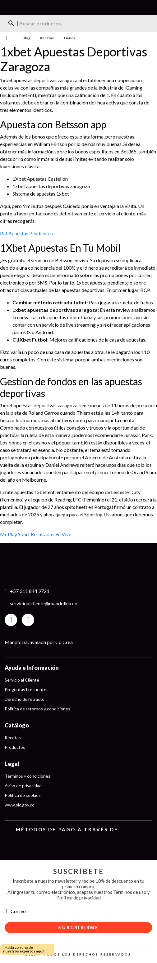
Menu (6, 38)
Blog (26, 38)
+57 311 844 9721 (29, 591)
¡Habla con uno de (23, 949)
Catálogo (17, 725)
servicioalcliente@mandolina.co (43, 603)
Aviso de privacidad (23, 785)
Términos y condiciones (27, 776)
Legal (12, 763)
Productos (15, 747)
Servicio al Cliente (22, 679)
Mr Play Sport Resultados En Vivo (36, 534)
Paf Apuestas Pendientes (26, 233)
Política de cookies (23, 795)
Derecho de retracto (24, 699)
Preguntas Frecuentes (26, 689)
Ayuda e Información (32, 667)
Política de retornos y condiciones (37, 708)
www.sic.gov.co (20, 804)
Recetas (47, 38)
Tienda (69, 38)
